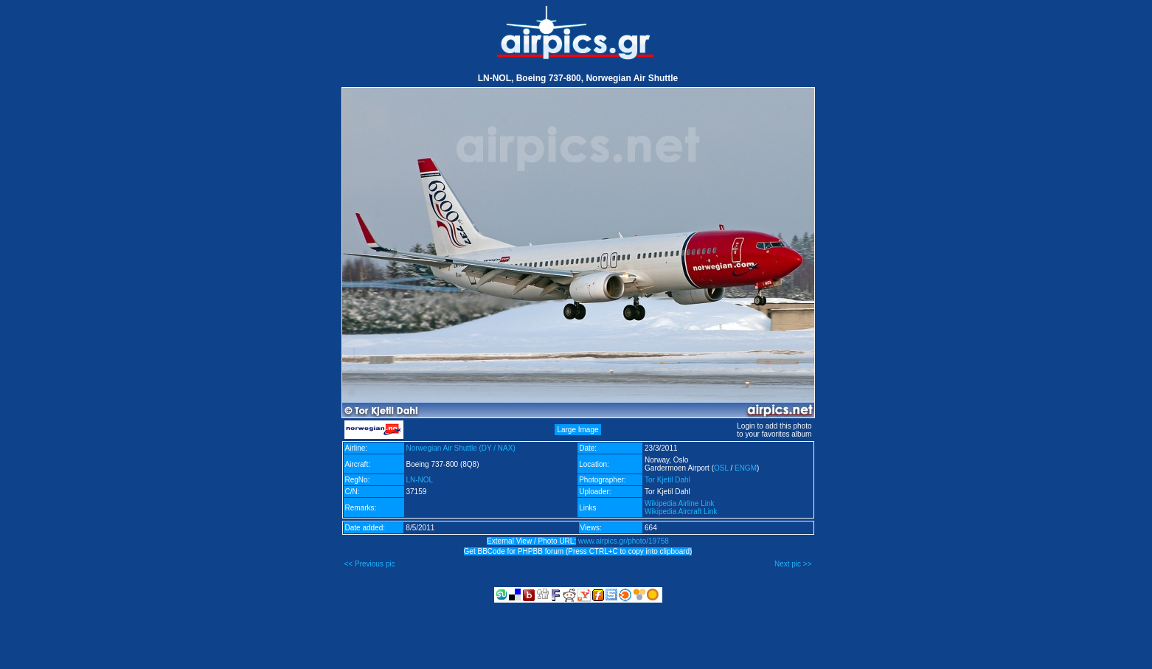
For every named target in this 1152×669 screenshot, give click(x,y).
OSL (721, 468)
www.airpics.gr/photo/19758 (623, 541)
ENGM (746, 468)
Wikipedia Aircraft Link (681, 511)
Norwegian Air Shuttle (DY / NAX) (461, 448)
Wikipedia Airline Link (680, 503)
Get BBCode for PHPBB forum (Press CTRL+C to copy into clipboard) (578, 551)
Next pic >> (793, 564)
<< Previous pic (369, 564)
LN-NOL (420, 480)
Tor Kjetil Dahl (667, 480)
